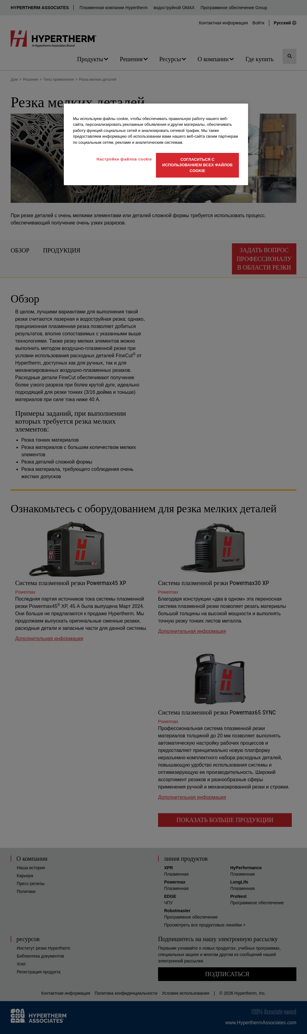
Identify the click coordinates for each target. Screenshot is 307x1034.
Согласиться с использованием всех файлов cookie (197, 165)
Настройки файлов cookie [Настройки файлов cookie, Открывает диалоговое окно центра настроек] (124, 159)
